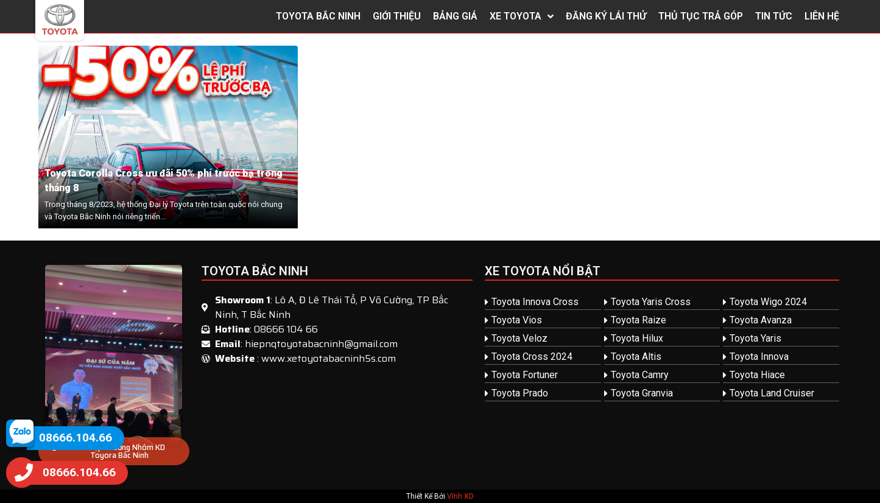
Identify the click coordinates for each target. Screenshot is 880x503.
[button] (113, 451)
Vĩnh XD (460, 496)
